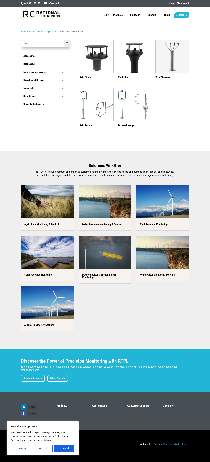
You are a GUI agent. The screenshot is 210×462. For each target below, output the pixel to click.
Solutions (135, 15)
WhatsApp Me (57, 378)
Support (152, 15)
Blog (171, 3)
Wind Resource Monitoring (154, 224)
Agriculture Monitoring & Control (41, 224)
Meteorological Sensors (49, 31)
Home (106, 15)
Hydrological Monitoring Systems (157, 274)
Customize (21, 448)
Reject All (43, 448)
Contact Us (181, 15)
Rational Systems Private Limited (171, 444)
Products (118, 15)
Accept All (64, 448)
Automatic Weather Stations (39, 324)
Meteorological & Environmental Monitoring (99, 276)
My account (183, 3)
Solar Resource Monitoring (38, 274)
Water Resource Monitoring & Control (101, 224)
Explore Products (33, 378)
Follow (32, 407)
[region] (43, 438)
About (167, 15)
